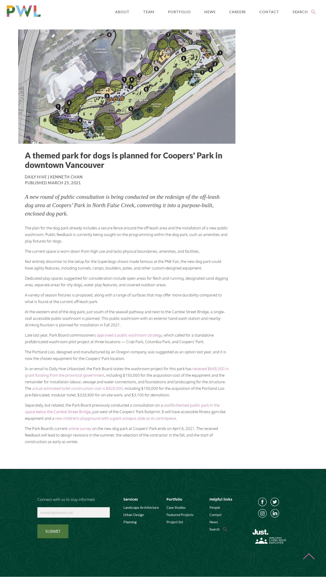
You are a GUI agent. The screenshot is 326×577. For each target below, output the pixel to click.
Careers (237, 12)
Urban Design (133, 515)
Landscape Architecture (141, 507)
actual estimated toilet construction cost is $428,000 (77, 388)
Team (149, 12)
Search (300, 12)
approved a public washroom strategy (129, 335)
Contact (269, 12)
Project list (174, 522)
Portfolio (179, 12)
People (214, 507)
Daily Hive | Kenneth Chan (54, 177)
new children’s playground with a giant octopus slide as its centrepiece (115, 418)
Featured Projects (180, 515)
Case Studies (176, 507)
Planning (130, 522)
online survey (79, 428)
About (122, 12)
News (210, 12)
